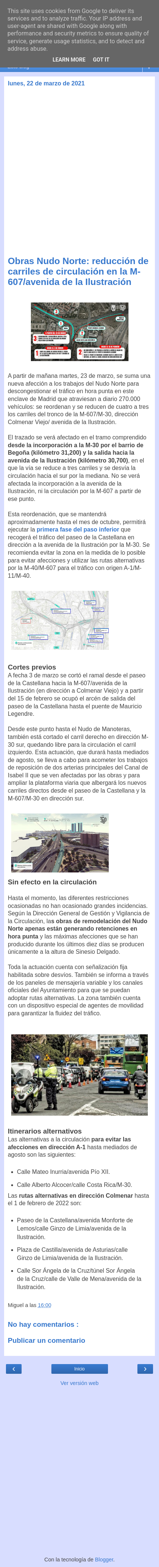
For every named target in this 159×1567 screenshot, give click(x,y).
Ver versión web (79, 1383)
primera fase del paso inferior (77, 529)
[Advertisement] (79, 172)
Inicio (79, 1369)
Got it (101, 60)
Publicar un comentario (46, 1340)
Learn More (69, 60)
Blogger (104, 1560)
